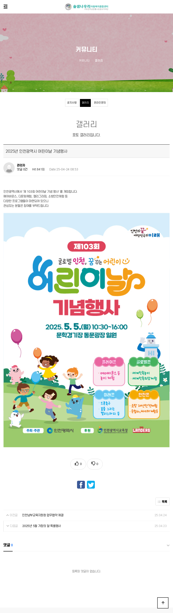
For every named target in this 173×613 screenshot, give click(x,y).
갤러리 (85, 102)
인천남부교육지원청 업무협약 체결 (43, 472)
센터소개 (90, 572)
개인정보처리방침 (70, 572)
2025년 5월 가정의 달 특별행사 (41, 483)
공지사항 (72, 102)
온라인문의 (100, 102)
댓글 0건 (22, 170)
